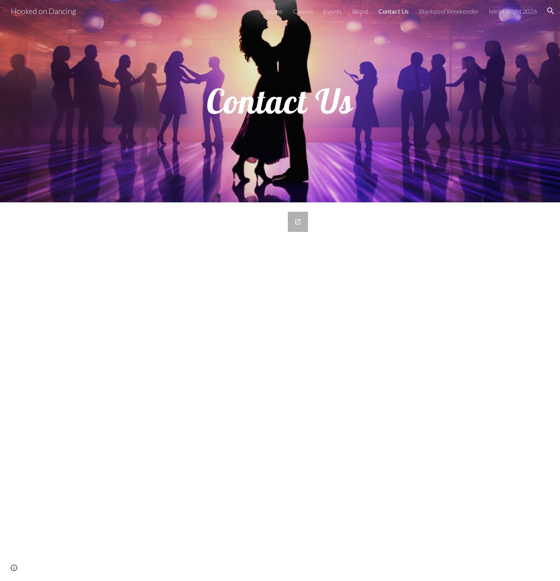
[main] (280, 101)
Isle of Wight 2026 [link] (513, 11)
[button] (550, 11)
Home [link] (274, 11)
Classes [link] (303, 11)
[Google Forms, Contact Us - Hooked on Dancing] (184, 392)
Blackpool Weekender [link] (449, 11)
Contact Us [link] (393, 11)
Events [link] (332, 11)
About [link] (360, 11)
